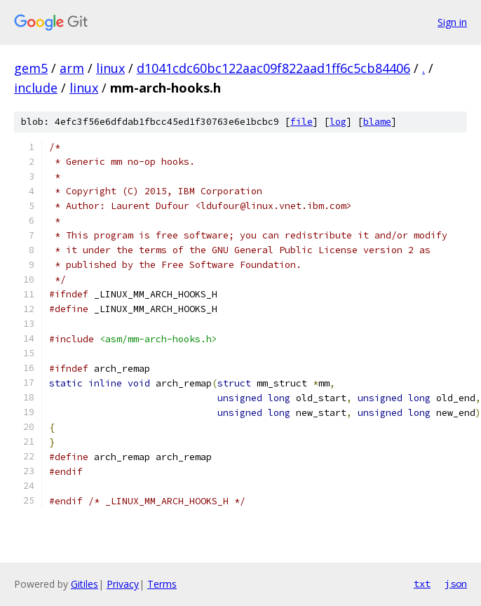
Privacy (123, 584)
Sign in (452, 22)
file (301, 122)
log (338, 122)
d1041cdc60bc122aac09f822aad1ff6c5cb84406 (273, 68)
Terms (162, 584)
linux (110, 68)
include (35, 87)
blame (377, 122)
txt (422, 583)
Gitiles (84, 584)
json (456, 583)
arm (72, 68)
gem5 (31, 68)
